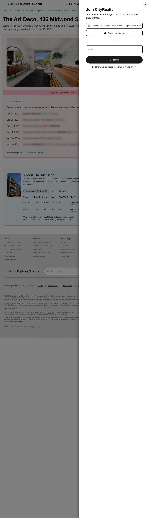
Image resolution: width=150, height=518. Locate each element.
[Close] (145, 4)
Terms (119, 67)
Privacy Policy (130, 67)
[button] (117, 25)
